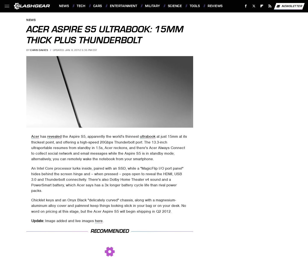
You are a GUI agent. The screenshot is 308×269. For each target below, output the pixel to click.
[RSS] (270, 6)
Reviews (215, 6)
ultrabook (147, 136)
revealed (54, 136)
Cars (97, 6)
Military (152, 6)
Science (175, 6)
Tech (81, 6)
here (99, 220)
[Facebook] (246, 6)
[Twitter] (254, 6)
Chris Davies (39, 50)
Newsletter (289, 6)
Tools (195, 6)
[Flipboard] (262, 6)
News (64, 6)
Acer (35, 136)
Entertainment (123, 6)
